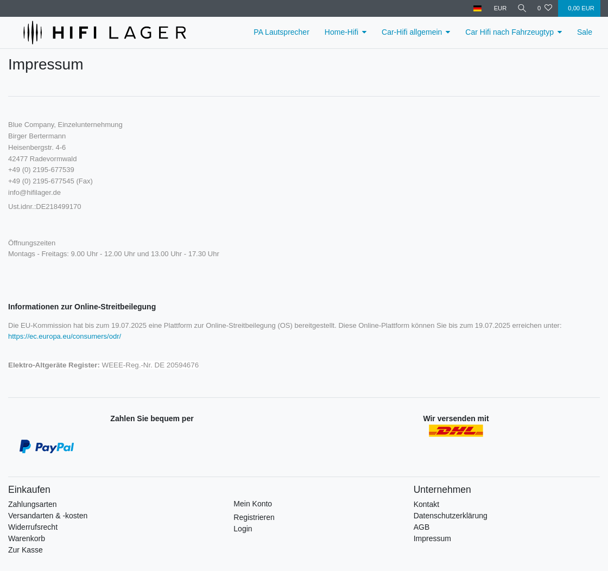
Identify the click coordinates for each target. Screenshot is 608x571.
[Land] (475, 8)
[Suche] (520, 8)
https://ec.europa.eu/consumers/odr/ (64, 336)
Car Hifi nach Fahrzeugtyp (509, 32)
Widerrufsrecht (33, 527)
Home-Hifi (341, 32)
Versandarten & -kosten (47, 515)
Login (242, 528)
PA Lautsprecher (281, 32)
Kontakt (426, 504)
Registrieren (253, 517)
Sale (584, 32)
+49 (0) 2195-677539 (41, 170)
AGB (422, 527)
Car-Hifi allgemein (412, 32)
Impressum (432, 538)
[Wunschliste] (544, 8)
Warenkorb (26, 538)
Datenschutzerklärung (450, 515)
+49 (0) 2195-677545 (41, 181)
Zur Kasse (25, 549)
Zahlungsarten (32, 504)
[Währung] (497, 8)
